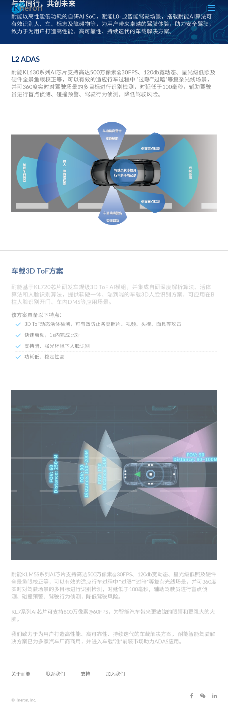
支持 (85, 674)
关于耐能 (20, 674)
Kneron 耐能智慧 (26, 8)
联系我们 (55, 674)
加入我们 (115, 674)
